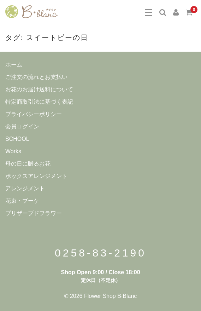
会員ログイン (22, 126)
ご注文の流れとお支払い (36, 77)
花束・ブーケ (22, 201)
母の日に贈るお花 (28, 164)
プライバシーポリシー (33, 114)
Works (13, 151)
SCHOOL (17, 139)
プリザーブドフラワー (33, 213)
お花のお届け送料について (39, 89)
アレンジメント (25, 188)
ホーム (13, 65)
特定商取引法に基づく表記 (39, 102)
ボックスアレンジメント (36, 176)
